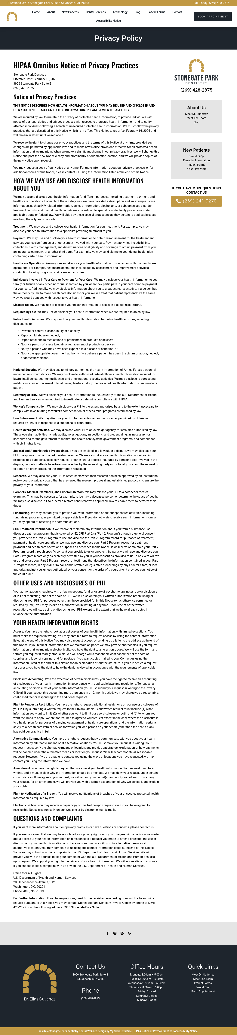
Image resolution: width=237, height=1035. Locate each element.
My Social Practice (121, 1031)
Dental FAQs (196, 156)
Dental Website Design (92, 1031)
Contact (177, 12)
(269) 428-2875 (196, 90)
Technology (120, 12)
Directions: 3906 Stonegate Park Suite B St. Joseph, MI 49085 (48, 3)
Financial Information (196, 160)
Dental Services (96, 12)
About (51, 12)
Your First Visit (196, 169)
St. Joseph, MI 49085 (90, 979)
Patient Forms (156, 12)
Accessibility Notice (108, 21)
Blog (137, 12)
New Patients (70, 12)
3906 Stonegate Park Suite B (90, 974)
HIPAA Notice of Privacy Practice (153, 1031)
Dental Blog (203, 987)
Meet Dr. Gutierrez (196, 114)
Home (36, 12)
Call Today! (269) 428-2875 (211, 3)
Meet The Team (196, 118)
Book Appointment (203, 991)
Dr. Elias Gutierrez (39, 999)
